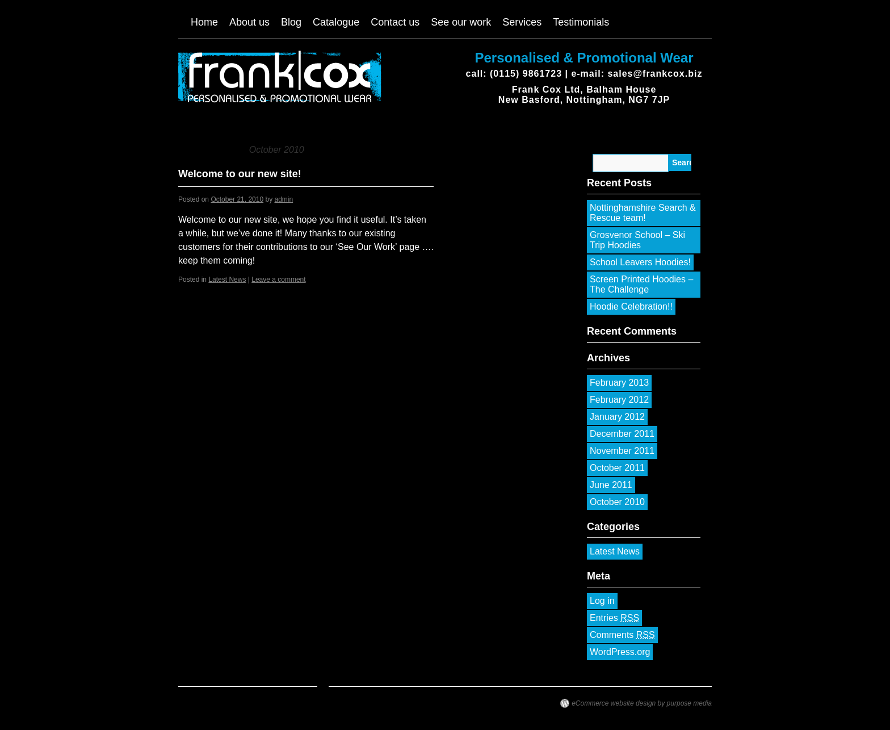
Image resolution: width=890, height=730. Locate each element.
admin (284, 199)
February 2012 (619, 399)
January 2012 (617, 417)
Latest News (227, 279)
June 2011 (611, 485)
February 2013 (619, 382)
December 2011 (622, 434)
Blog (291, 22)
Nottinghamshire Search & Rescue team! (643, 213)
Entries (614, 618)
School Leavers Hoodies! (640, 262)
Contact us (395, 22)
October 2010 (617, 502)
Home (204, 22)
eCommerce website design (614, 703)
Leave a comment (278, 279)
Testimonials (581, 22)
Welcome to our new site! (239, 174)
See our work (461, 22)
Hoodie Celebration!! (631, 306)
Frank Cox (181, 60)
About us (249, 22)
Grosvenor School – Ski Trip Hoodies (637, 240)
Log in (602, 601)
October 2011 (617, 468)
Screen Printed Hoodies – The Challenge (641, 284)
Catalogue (336, 22)
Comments (622, 635)
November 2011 (622, 451)
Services (521, 22)
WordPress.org (620, 652)
